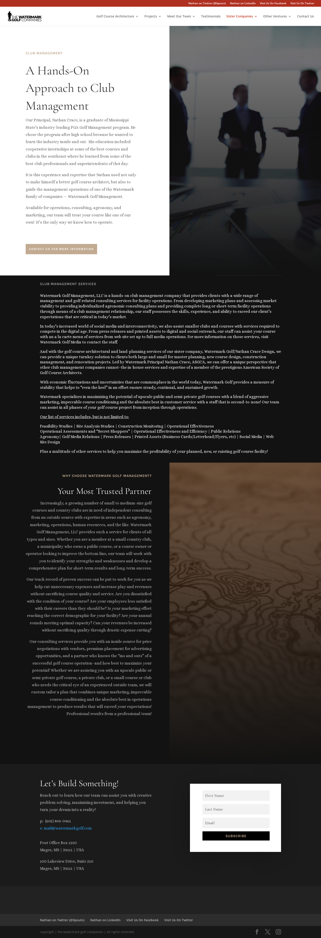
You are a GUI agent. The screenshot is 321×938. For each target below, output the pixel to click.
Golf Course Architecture (115, 16)
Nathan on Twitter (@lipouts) (207, 3)
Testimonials (211, 16)
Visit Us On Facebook (273, 3)
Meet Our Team (179, 16)
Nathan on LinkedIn (243, 3)
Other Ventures (275, 16)
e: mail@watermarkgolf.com (66, 828)
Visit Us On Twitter (302, 3)
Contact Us (305, 16)
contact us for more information (61, 249)
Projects (150, 16)
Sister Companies (239, 16)
